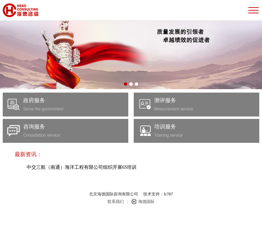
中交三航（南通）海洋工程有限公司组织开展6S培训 (58, 167)
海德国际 (146, 201)
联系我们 (115, 201)
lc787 (168, 194)
